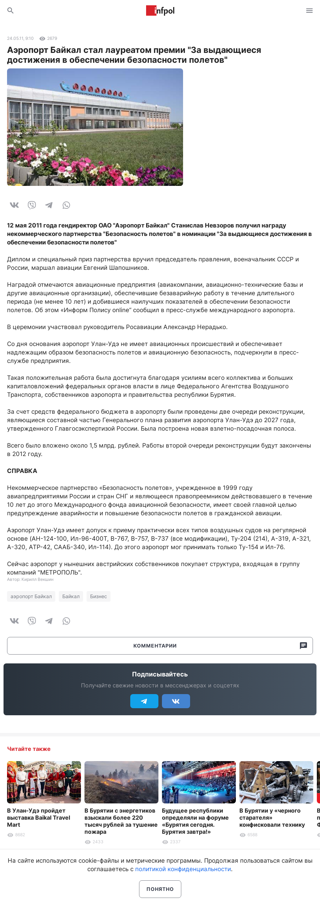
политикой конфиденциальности (183, 869)
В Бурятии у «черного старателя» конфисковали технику (272, 817)
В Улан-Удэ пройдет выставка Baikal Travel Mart (38, 817)
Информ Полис (160, 10)
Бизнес (98, 596)
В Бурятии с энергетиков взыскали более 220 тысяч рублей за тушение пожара (121, 821)
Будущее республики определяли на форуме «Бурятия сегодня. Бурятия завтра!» (195, 821)
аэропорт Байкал (31, 596)
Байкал (71, 596)
